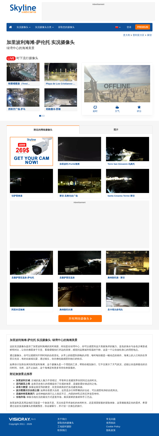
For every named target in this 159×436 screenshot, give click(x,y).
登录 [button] (129, 27)
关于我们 (62, 419)
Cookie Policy (113, 426)
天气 (117, 108)
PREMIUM (142, 27)
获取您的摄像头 (66, 27)
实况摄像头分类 (44, 27)
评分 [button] (139, 108)
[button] (118, 27)
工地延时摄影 (64, 426)
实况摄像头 (23, 27)
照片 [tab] (116, 129)
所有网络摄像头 (80, 318)
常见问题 (111, 419)
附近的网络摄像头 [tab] (43, 129)
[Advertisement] (98, 13)
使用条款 (111, 422)
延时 (95, 108)
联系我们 (62, 430)
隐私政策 (111, 430)
